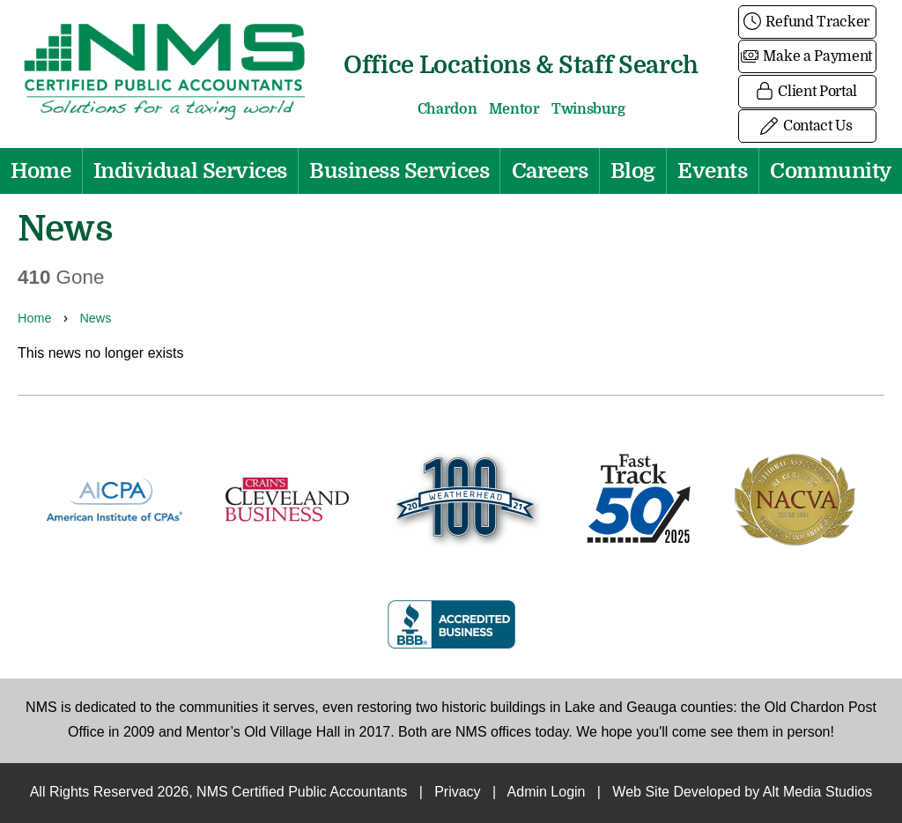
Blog (632, 171)
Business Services (399, 171)
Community (830, 171)
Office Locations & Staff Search (521, 64)
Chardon (447, 109)
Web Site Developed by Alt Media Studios (742, 792)
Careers (550, 171)
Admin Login (546, 792)
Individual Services (190, 171)
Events (712, 171)
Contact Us (807, 126)
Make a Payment (807, 56)
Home (40, 171)
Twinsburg (588, 109)
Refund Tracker (807, 22)
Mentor (514, 109)
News (95, 319)
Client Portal (807, 92)
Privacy (457, 792)
